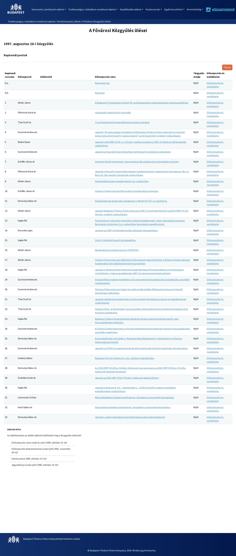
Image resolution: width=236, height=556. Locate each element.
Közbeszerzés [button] (153, 9)
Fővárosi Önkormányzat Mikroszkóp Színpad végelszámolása (126, 191)
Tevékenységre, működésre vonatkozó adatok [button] (92, 9)
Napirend (99, 93)
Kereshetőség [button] (194, 9)
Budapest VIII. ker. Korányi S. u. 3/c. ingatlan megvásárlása (124, 358)
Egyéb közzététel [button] (173, 9)
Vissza (227, 67)
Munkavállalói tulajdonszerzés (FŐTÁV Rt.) (117, 250)
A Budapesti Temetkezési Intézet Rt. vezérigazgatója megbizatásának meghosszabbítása (141, 102)
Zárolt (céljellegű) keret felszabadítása (115, 240)
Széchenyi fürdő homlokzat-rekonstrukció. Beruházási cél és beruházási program (137, 161)
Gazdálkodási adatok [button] (130, 9)
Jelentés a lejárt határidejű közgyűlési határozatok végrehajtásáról (130, 417)
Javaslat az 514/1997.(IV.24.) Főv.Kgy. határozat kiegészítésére (127, 378)
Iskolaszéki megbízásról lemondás (113, 112)
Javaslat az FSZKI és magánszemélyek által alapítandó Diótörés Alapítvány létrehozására (141, 348)
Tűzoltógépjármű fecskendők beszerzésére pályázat (122, 122)
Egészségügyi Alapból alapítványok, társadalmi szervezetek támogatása (132, 407)
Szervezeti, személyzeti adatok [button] (48, 9)
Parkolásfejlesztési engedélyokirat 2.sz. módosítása (121, 181)
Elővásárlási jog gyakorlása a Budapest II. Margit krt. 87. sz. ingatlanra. (131, 201)
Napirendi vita (102, 83)
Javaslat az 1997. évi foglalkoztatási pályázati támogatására (126, 230)
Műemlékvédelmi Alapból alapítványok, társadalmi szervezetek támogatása (134, 397)
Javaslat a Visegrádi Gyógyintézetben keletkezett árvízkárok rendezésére (133, 152)
